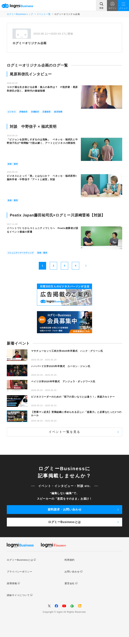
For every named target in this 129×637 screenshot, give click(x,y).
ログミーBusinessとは (64, 522)
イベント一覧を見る (64, 431)
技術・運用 (13, 164)
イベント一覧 (44, 14)
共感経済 (35, 112)
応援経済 (47, 112)
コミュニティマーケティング (20, 253)
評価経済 (23, 112)
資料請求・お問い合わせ (65, 509)
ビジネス (12, 112)
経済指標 (58, 112)
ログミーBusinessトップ (20, 14)
